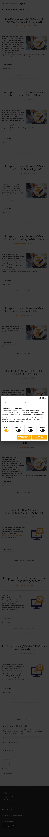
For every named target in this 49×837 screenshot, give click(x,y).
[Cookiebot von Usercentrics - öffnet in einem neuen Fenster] (40, 398)
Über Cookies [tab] (40, 402)
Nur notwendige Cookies (24, 437)
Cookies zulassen (39, 437)
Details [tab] (24, 402)
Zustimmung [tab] (8, 402)
